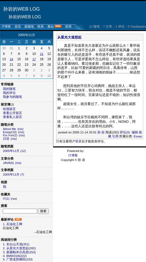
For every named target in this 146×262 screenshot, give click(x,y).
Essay (138, 136)
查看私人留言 (12, 117)
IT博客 (6, 26)
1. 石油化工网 (12, 224)
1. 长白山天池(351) (16, 244)
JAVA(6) (8, 162)
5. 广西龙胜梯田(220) (18, 259)
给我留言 (9, 109)
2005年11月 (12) (14, 150)
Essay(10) (10, 132)
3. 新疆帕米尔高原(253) (19, 252)
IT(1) (6, 198)
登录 (78, 141)
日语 (6, 138)
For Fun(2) (10, 135)
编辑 (135, 132)
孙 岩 (101, 132)
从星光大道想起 (69, 37)
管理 (68, 26)
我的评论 (9, 92)
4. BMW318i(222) (15, 255)
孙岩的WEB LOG (21, 9)
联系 (40, 26)
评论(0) (125, 132)
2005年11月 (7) (13, 174)
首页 (18, 26)
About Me (9, 128)
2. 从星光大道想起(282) (19, 248)
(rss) (20, 128)
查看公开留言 (12, 113)
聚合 (51, 26)
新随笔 (29, 26)
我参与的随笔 (12, 96)
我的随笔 (9, 88)
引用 (115, 136)
